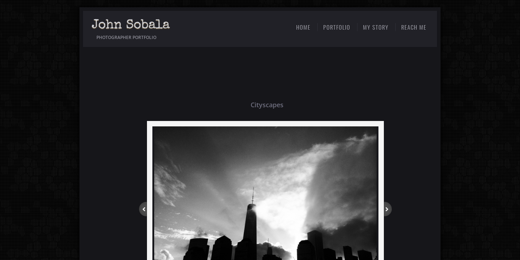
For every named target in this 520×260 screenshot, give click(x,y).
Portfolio (336, 27)
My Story (376, 27)
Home (303, 27)
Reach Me (413, 27)
